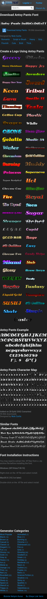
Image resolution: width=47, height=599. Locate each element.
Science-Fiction (25, 575)
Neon (21, 565)
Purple (21, 570)
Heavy (32, 39)
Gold (4, 555)
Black (4, 537)
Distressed (23, 544)
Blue (21, 537)
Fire (20, 547)
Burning (22, 539)
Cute (14, 43)
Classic (4, 544)
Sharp (4, 580)
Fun (3, 550)
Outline (22, 567)
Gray (3, 557)
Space (4, 583)
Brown (4, 539)
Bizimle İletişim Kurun (13, 596)
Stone (21, 585)
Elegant (5, 547)
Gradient (22, 555)
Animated (22, 534)
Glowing (22, 552)
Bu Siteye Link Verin (34, 596)
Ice (2, 562)
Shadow (22, 578)
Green (21, 557)
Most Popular (6, 534)
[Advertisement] (23, 506)
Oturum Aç (40, 8)
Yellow (22, 590)
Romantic (5, 39)
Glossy (5, 552)
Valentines (23, 588)
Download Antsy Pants (14, 30)
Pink (4, 570)
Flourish (4, 43)
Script (4, 578)
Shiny (21, 580)
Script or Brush (19, 39)
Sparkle (21, 583)
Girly (40, 39)
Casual (4, 542)
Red (3, 572)
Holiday (22, 560)
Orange (5, 567)
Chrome (22, 542)
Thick (28, 43)
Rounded (6, 575)
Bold (21, 43)
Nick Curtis (16, 36)
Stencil (4, 585)
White (4, 590)
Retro (21, 572)
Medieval (23, 562)
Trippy (4, 588)
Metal (4, 565)
